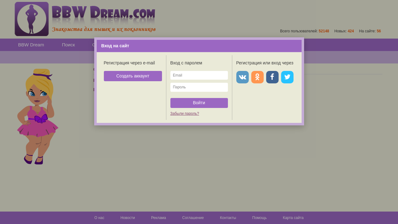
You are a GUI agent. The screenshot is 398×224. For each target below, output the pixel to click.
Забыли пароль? (184, 113)
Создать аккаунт (132, 75)
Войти (199, 102)
